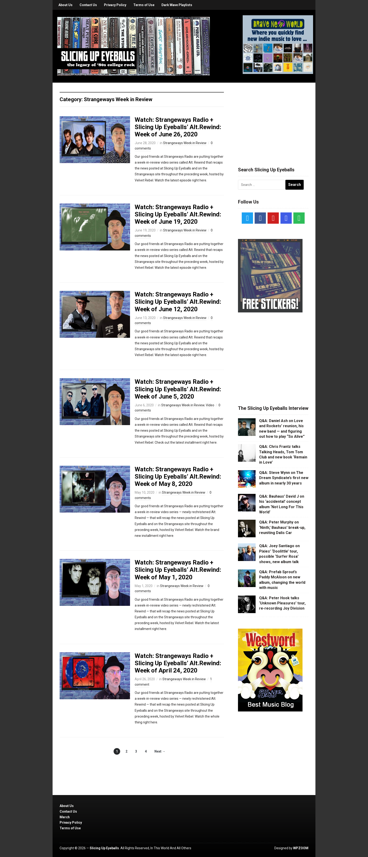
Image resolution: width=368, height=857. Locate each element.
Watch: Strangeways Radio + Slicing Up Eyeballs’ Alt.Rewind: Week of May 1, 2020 (178, 569)
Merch (65, 817)
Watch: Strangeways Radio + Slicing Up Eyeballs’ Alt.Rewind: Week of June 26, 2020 (178, 127)
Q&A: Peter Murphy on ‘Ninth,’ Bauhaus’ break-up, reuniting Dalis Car (282, 527)
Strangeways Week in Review (185, 143)
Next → (159, 751)
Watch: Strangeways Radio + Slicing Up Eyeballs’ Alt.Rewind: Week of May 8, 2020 (178, 476)
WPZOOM (300, 848)
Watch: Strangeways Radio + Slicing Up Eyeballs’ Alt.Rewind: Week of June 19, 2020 (178, 214)
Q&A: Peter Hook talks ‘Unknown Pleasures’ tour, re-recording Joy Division (282, 603)
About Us (65, 5)
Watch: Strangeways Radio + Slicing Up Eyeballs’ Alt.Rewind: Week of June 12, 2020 (178, 301)
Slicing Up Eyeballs (104, 848)
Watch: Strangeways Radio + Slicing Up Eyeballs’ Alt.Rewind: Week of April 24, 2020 (178, 663)
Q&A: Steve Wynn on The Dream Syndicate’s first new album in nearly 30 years (283, 477)
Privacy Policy (115, 5)
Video (210, 405)
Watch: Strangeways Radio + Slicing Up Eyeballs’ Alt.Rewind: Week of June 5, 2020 (178, 389)
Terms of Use (143, 5)
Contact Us (88, 5)
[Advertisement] (273, 119)
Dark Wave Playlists (176, 5)
